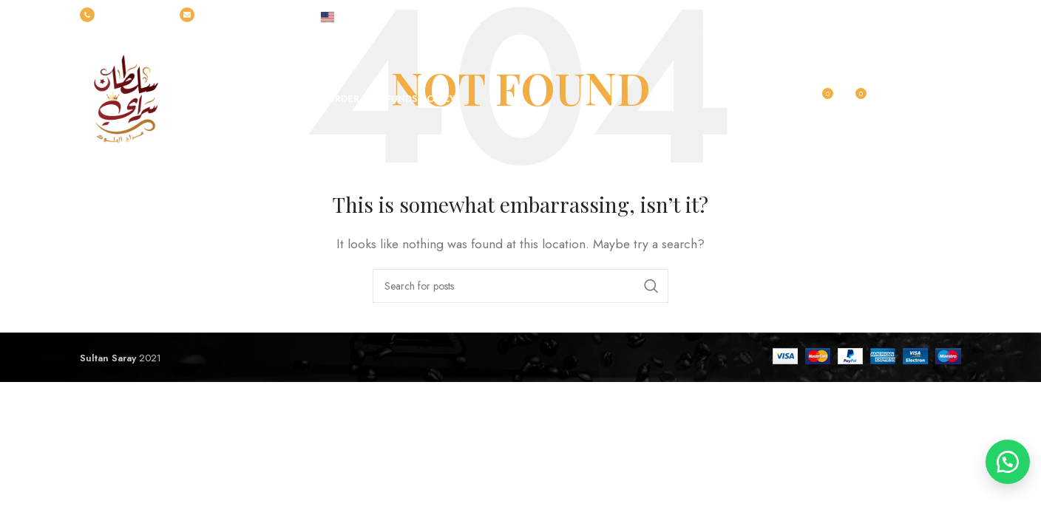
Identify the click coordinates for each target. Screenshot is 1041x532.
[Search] (520, 286)
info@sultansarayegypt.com (242, 15)
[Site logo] (124, 97)
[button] (1004, 458)
